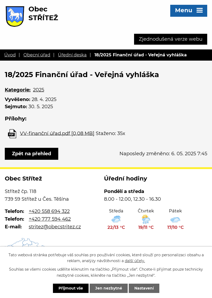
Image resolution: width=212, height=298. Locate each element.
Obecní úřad (36, 54)
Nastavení (144, 288)
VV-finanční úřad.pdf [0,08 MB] (57, 133)
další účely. (135, 261)
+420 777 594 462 (50, 219)
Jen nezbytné (108, 288)
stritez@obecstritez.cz (55, 227)
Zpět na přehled (31, 154)
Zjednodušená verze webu (170, 39)
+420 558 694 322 (49, 211)
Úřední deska (72, 54)
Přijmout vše (71, 288)
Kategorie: (18, 90)
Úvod (10, 54)
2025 (38, 90)
